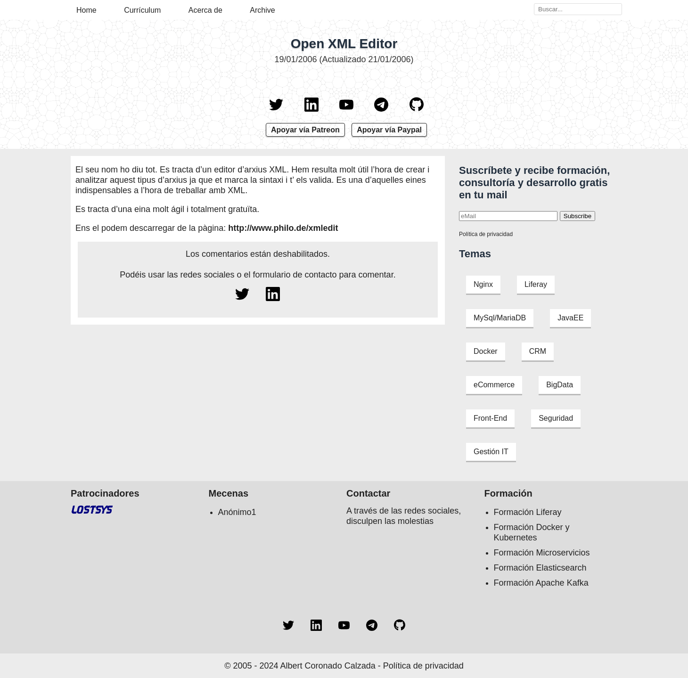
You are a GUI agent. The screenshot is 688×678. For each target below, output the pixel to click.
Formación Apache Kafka (541, 583)
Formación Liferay (528, 512)
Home (86, 10)
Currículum (142, 10)
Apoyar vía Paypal (389, 130)
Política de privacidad (486, 234)
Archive (262, 10)
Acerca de (205, 10)
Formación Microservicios (542, 552)
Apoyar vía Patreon (305, 130)
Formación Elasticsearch (540, 567)
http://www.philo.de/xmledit (283, 228)
